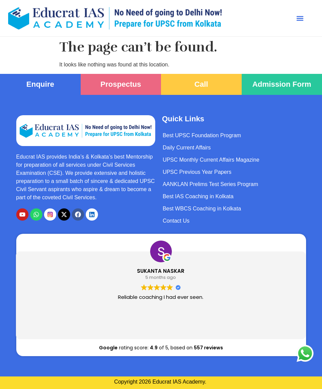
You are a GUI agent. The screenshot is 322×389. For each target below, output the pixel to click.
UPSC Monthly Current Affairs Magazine (211, 160)
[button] (299, 18)
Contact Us (176, 221)
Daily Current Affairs (187, 147)
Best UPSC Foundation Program (202, 135)
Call (201, 84)
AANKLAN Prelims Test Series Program (210, 184)
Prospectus (120, 84)
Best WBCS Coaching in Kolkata (202, 208)
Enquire (40, 84)
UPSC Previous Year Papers (197, 172)
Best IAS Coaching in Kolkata (198, 196)
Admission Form (281, 84)
